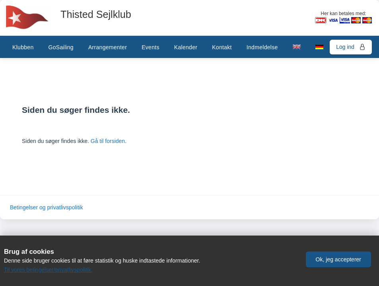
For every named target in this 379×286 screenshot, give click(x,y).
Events (150, 47)
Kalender (185, 47)
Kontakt (222, 47)
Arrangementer (107, 47)
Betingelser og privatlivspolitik (46, 207)
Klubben (22, 47)
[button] (338, 259)
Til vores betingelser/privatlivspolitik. (48, 270)
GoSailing (60, 47)
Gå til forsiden (108, 141)
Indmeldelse (262, 47)
